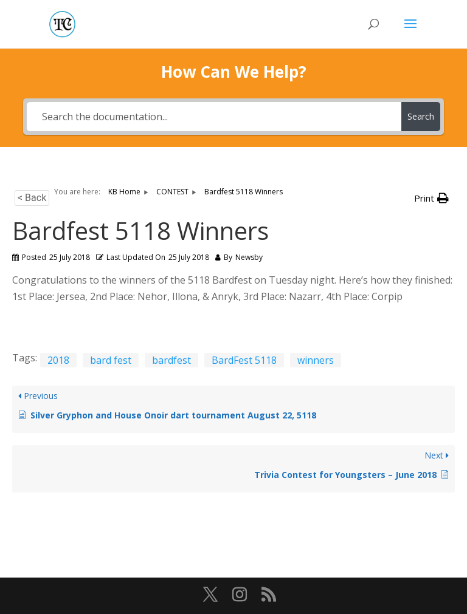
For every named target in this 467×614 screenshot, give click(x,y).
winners (315, 360)
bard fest (110, 360)
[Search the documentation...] (214, 116)
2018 (58, 360)
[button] (431, 198)
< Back (32, 197)
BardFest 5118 (244, 360)
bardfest (171, 360)
